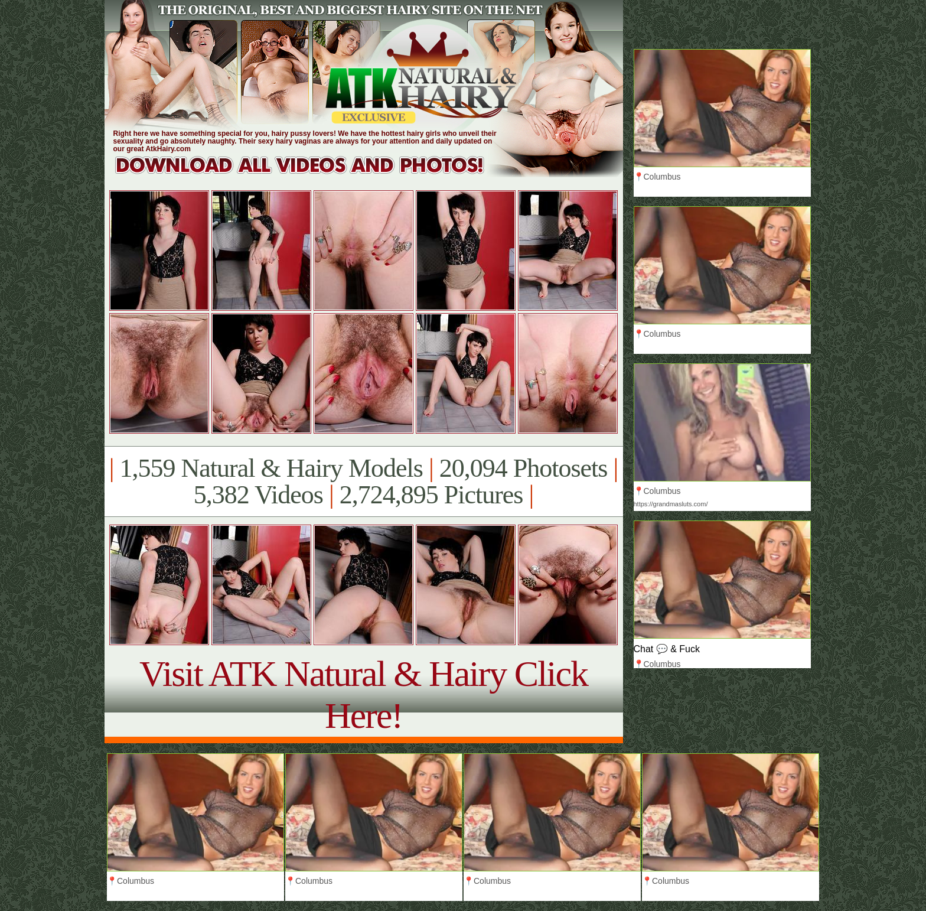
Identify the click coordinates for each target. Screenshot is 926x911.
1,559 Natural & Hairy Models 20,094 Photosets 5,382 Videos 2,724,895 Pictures (363, 481)
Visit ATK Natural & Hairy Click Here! (363, 694)
